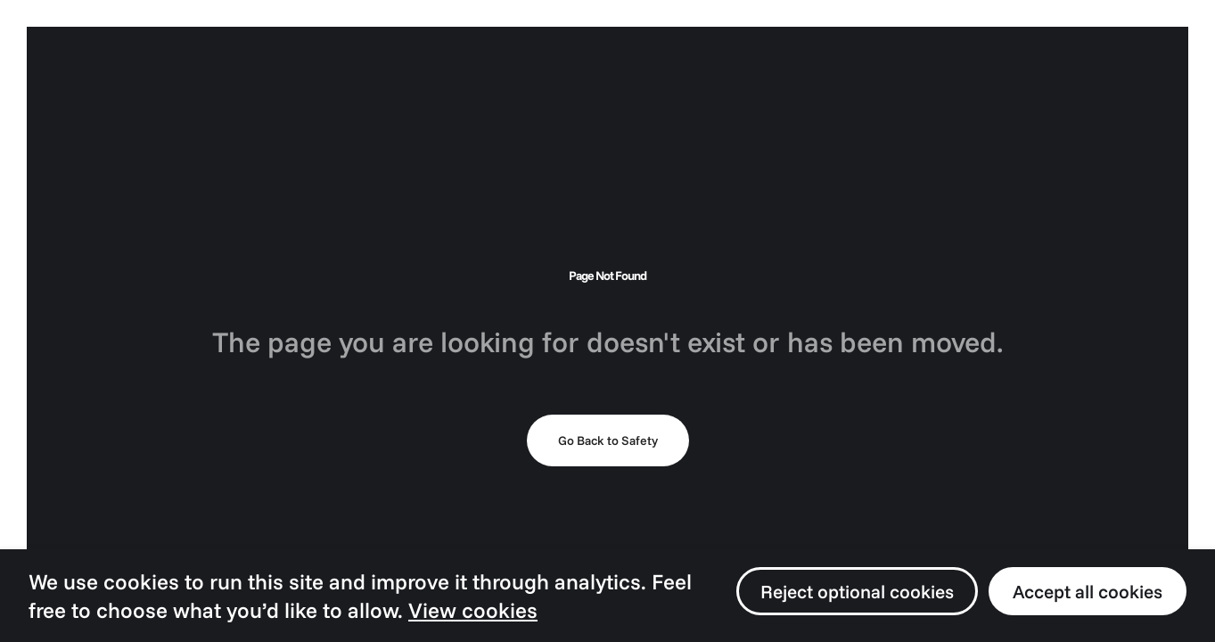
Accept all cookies (1087, 591)
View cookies (473, 610)
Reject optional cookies (857, 591)
